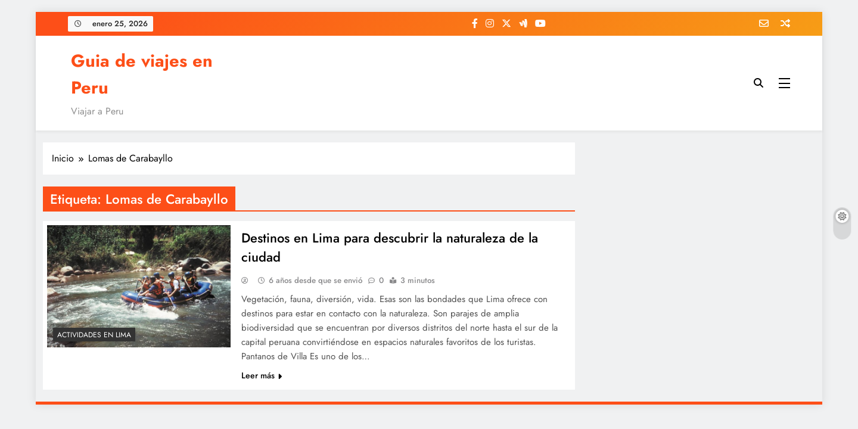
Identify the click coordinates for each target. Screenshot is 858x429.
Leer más (261, 375)
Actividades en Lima (94, 334)
